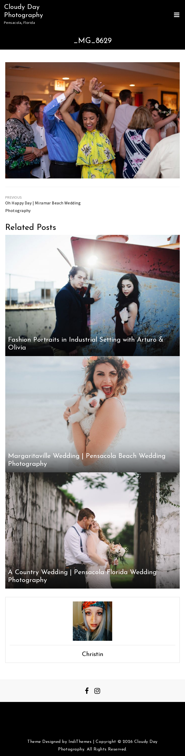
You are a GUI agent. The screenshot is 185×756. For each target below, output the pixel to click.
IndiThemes (80, 742)
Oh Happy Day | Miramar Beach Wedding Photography (43, 206)
